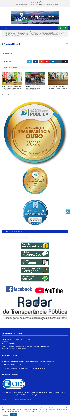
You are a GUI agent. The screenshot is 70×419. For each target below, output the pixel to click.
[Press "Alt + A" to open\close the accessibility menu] (68, 212)
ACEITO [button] (13, 415)
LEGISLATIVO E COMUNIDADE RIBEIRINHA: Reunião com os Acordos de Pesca (34, 4)
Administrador (9, 53)
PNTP (9, 403)
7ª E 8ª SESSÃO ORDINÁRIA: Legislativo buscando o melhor (58, 91)
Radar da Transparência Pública (22, 403)
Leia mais (21, 411)
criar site (13, 397)
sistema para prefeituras (25, 397)
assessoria (45, 397)
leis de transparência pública (31, 399)
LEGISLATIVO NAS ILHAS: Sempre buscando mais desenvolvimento (34, 92)
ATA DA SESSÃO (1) (8, 58)
